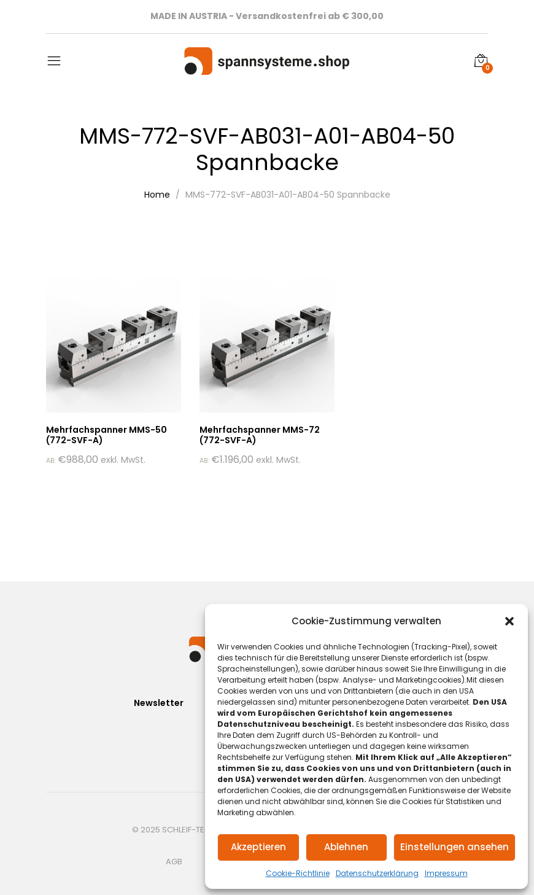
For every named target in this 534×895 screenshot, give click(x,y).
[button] (509, 621)
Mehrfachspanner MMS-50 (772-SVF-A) (106, 435)
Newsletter (159, 703)
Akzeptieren (258, 846)
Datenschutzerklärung (377, 873)
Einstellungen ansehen (454, 846)
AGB (174, 861)
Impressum (446, 873)
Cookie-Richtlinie (298, 873)
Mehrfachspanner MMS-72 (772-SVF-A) (259, 435)
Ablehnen (346, 846)
